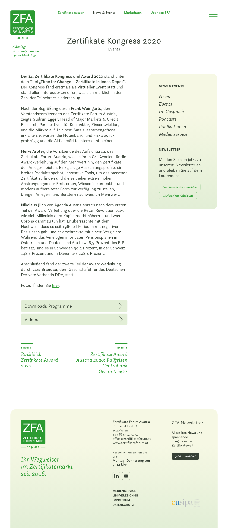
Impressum (121, 500)
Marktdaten (133, 13)
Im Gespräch (171, 111)
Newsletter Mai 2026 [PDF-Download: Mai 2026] (179, 195)
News (164, 96)
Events (114, 49)
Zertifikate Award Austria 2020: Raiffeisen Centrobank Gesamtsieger (101, 362)
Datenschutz (123, 505)
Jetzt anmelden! (185, 456)
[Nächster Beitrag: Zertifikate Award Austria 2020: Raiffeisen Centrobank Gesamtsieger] (121, 343)
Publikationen (172, 126)
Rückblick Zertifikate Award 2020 (39, 360)
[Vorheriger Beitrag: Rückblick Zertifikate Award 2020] (27, 343)
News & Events (171, 86)
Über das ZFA (160, 13)
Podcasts (168, 119)
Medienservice (173, 134)
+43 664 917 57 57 (125, 434)
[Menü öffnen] (213, 14)
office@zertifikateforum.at (132, 439)
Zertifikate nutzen (71, 13)
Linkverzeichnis (126, 495)
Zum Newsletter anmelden (179, 187)
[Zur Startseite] (22, 24)
